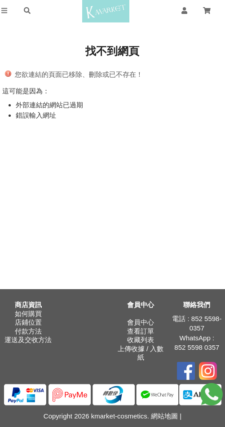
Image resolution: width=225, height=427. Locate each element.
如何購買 (28, 313)
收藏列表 (140, 339)
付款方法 (28, 331)
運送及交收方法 (28, 339)
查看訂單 (140, 331)
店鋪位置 (28, 322)
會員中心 (140, 322)
